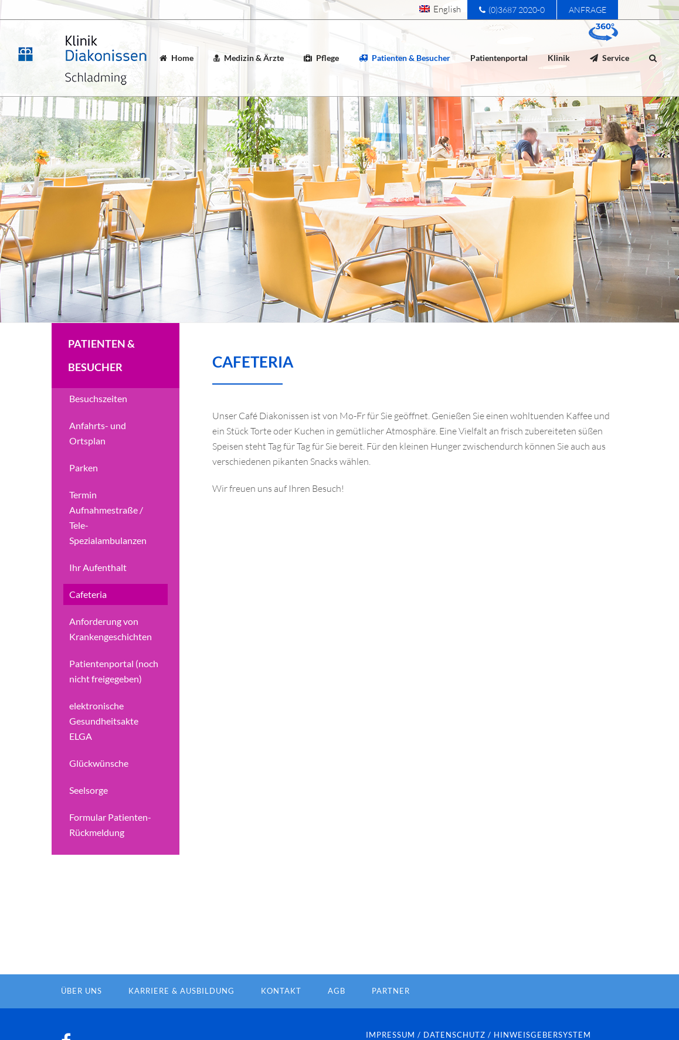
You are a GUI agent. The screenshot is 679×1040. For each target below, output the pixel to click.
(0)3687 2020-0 (512, 10)
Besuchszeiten (98, 417)
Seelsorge (88, 809)
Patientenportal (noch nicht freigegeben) (113, 690)
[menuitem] (440, 9)
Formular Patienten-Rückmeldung (110, 844)
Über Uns (81, 1010)
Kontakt (281, 1010)
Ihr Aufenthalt (98, 586)
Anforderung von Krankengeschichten (110, 648)
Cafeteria (88, 613)
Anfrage (587, 10)
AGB (336, 1010)
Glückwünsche (98, 782)
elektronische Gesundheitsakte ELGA (103, 740)
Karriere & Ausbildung (181, 1010)
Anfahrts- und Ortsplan (97, 452)
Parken (83, 486)
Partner (391, 1010)
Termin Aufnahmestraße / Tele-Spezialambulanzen (108, 536)
